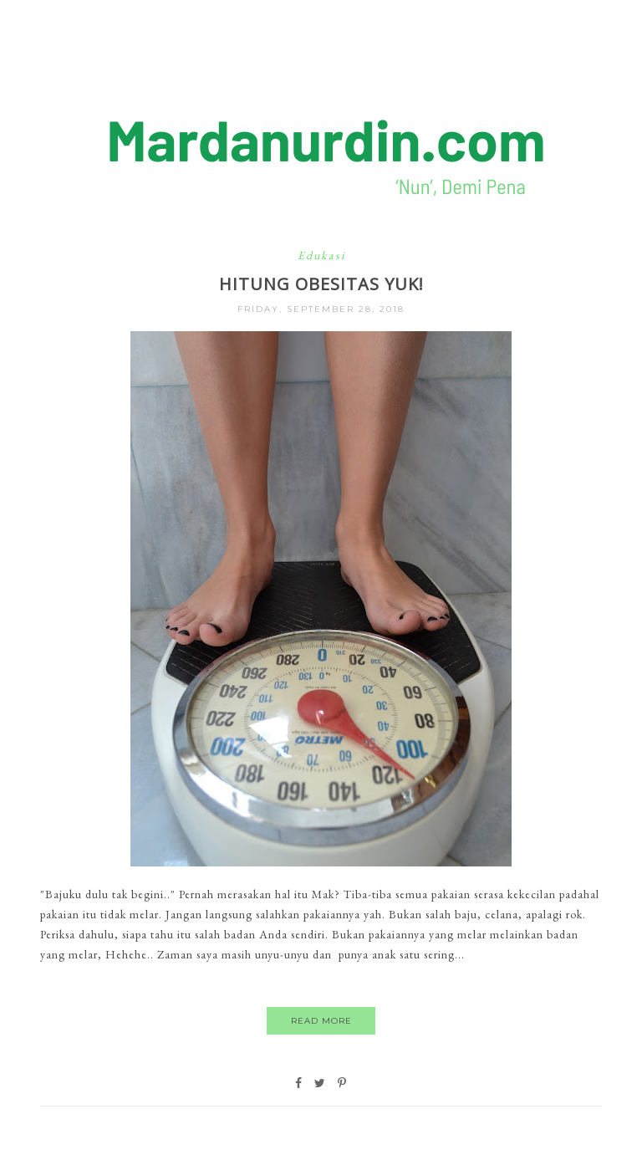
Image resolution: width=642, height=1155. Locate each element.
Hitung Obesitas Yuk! (321, 284)
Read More (321, 1020)
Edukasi (321, 255)
